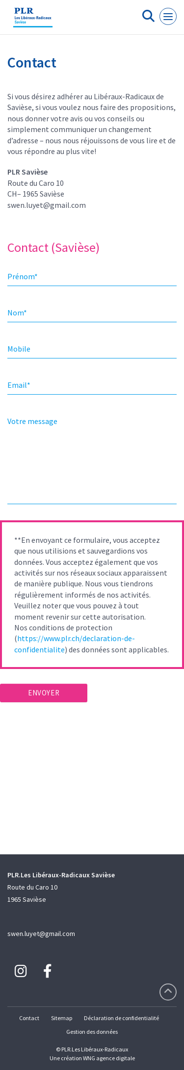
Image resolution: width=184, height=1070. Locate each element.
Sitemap (61, 1018)
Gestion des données (92, 1031)
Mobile (18, 349)
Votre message (32, 421)
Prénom (22, 276)
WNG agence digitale (109, 1058)
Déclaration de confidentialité (121, 1018)
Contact (29, 1018)
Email (18, 385)
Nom (17, 312)
